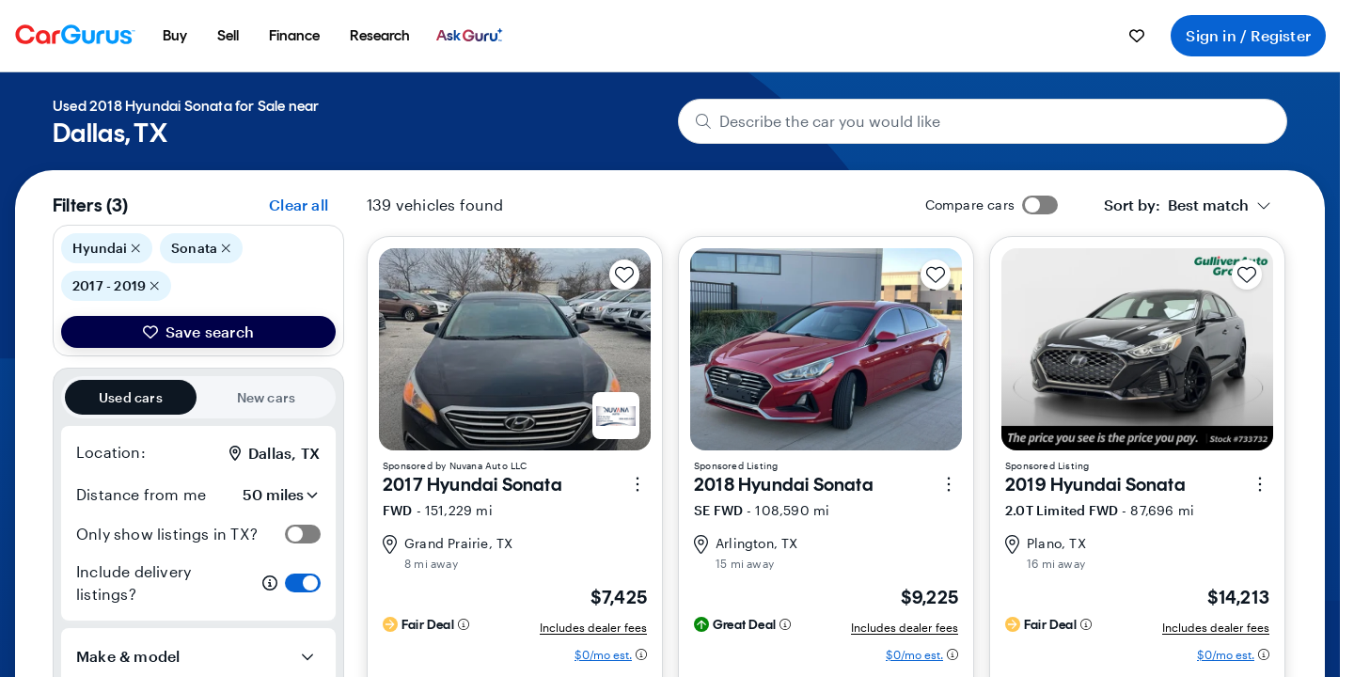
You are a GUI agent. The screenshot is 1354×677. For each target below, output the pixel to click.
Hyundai (106, 248)
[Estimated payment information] (611, 654)
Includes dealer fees (593, 627)
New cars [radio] (266, 397)
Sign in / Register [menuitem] (1248, 35)
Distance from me (141, 494)
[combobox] (1187, 205)
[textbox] (1176, 205)
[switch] (303, 534)
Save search (198, 331)
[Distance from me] (268, 494)
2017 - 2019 (116, 285)
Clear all (298, 204)
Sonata (201, 248)
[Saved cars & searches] (1137, 35)
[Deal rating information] (463, 624)
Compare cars (970, 205)
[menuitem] (175, 36)
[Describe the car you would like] (983, 121)
